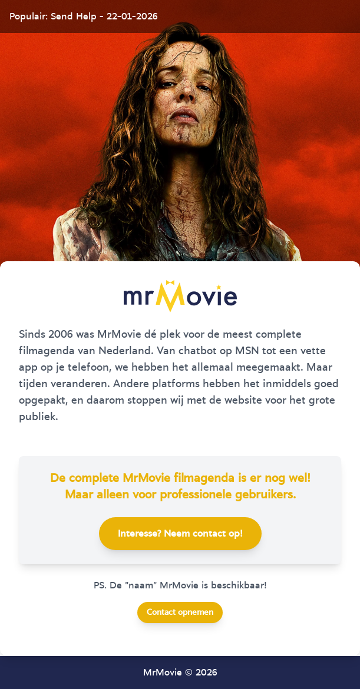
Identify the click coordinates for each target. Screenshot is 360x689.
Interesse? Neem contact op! (180, 533)
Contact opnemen (180, 612)
